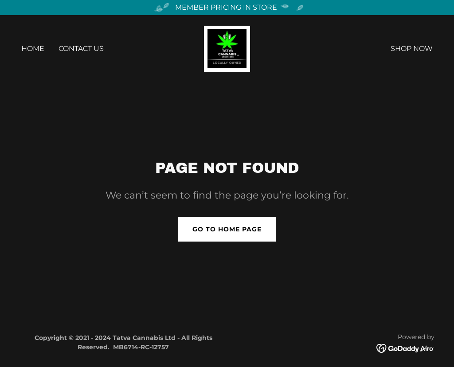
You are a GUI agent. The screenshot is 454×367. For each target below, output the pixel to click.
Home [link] (32, 48)
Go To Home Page (227, 229)
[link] (227, 48)
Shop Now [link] (412, 48)
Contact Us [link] (81, 48)
